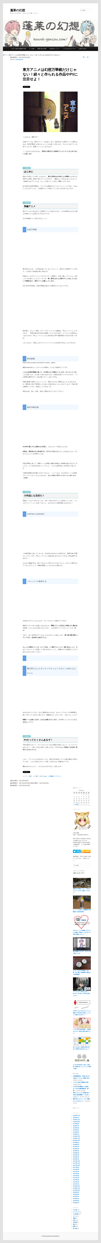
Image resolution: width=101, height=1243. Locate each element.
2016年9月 (76, 1192)
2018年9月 (76, 1142)
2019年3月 (76, 1132)
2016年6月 (76, 1198)
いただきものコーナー (69, 48)
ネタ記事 (75, 1214)
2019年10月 (76, 1121)
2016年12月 (76, 1186)
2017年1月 (76, 1184)
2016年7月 (76, 1196)
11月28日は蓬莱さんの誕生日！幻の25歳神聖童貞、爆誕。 (81, 1088)
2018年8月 (76, 1144)
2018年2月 (76, 1157)
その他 (75, 1210)
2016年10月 (76, 1190)
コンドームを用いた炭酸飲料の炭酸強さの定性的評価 (82, 909)
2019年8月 (76, 1123)
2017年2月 (76, 1182)
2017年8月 (76, 1169)
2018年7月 (76, 1146)
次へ (89, 57)
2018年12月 (76, 1136)
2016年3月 (76, 1202)
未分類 (75, 1222)
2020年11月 (76, 1115)
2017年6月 (76, 1173)
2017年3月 (76, 1180)
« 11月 (76, 804)
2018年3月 (76, 1155)
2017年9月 (76, 1167)
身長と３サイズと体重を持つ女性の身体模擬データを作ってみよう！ (81, 1095)
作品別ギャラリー (55, 48)
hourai (45, 776)
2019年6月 (76, 1128)
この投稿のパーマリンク (54, 776)
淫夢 (74, 1226)
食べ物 (75, 1228)
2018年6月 (76, 1148)
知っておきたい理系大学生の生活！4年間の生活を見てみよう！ (82, 1047)
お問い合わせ (83, 48)
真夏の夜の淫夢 (41, 48)
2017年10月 (76, 1165)
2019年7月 (76, 1126)
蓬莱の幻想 (17, 10)
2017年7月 (76, 1171)
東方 (30, 776)
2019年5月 (76, 1130)
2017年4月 (76, 1177)
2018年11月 (76, 1138)
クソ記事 (31, 48)
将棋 (74, 1218)
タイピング (76, 1212)
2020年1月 (76, 1117)
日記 (74, 1220)
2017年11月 (76, 1163)
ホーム (75, 1216)
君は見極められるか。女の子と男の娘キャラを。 (82, 951)
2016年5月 (76, 1200)
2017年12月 (76, 1161)
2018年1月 (76, 1159)
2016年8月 (76, 1194)
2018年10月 (76, 1140)
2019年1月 (76, 1134)
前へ (83, 57)
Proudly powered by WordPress (50, 1236)
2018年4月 (76, 1153)
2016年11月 (76, 1188)
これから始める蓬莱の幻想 (18, 48)
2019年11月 (76, 1119)
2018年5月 (76, 1151)
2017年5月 (76, 1175)
